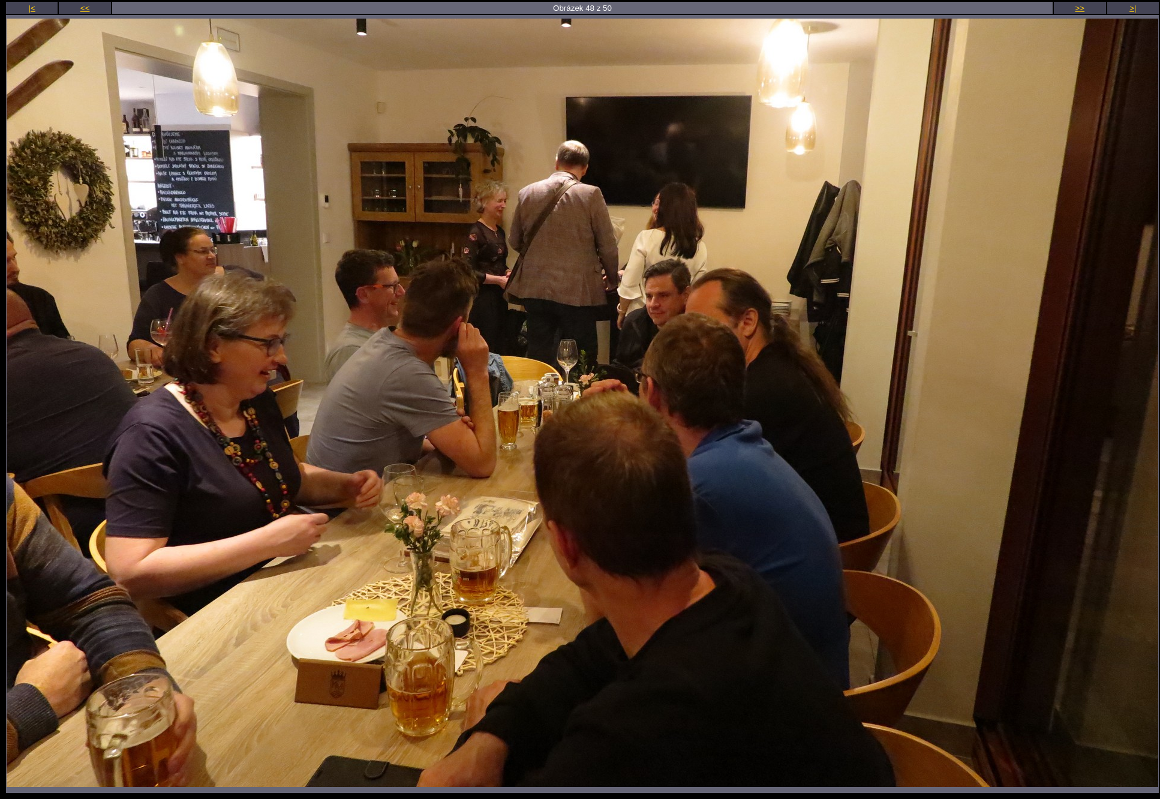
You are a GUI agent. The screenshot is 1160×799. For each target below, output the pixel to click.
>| (1132, 8)
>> (1080, 8)
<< (85, 8)
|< (32, 8)
